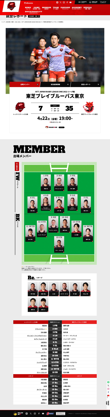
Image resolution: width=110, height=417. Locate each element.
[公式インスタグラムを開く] (64, 2)
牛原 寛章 (44, 379)
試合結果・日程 (33, 16)
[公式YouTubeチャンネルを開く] (70, 2)
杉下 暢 (44, 349)
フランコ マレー (40, 329)
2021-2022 (17, 22)
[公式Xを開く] (60, 2)
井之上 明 (44, 396)
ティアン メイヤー (41, 352)
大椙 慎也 (44, 342)
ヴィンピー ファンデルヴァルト (37, 336)
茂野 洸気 (44, 369)
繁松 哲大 (44, 346)
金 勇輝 (44, 366)
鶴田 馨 (44, 400)
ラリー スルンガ (42, 372)
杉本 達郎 (44, 332)
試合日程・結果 (10, 22)
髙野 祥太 (44, 356)
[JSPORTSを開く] (50, 414)
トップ (3, 22)
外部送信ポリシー (72, 413)
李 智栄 (44, 393)
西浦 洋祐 (44, 383)
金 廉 (45, 386)
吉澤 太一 (44, 403)
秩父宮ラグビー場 (55, 122)
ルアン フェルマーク (40, 339)
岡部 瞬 (44, 326)
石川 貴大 (44, 359)
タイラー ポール (42, 389)
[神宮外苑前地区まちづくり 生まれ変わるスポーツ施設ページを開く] (60, 414)
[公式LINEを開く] (57, 2)
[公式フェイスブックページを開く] (67, 2)
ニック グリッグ (42, 362)
